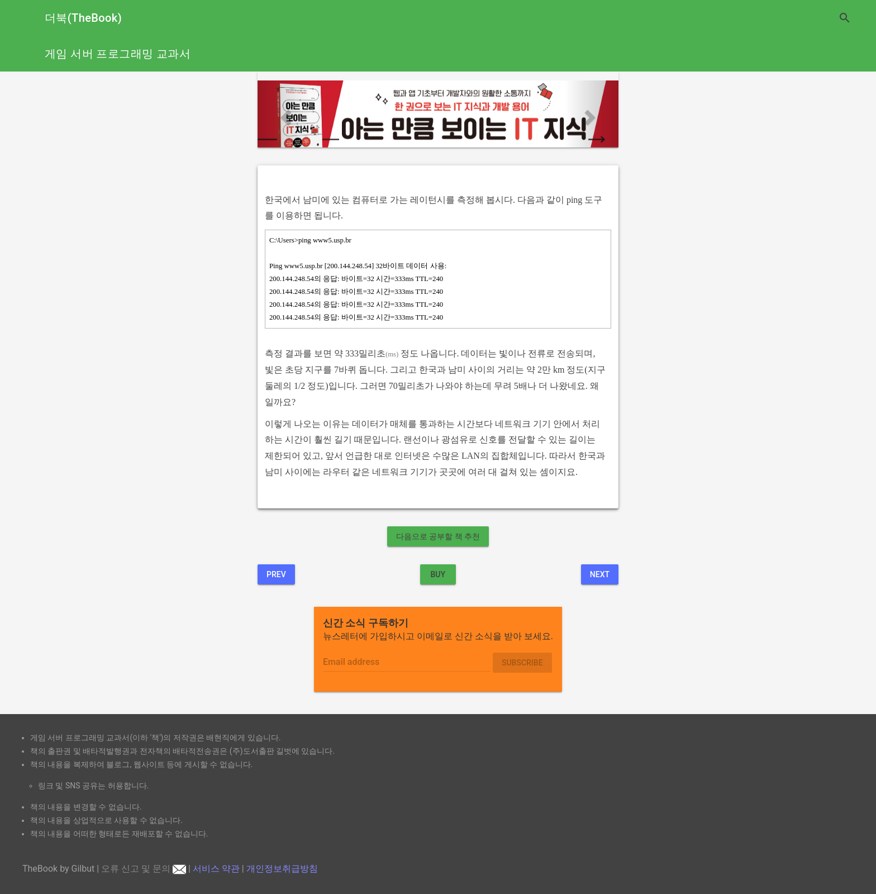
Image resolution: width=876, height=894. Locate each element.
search (844, 18)
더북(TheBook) (83, 18)
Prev (276, 574)
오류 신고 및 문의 (143, 868)
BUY (437, 574)
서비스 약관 (216, 868)
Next (600, 574)
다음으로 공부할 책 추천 (438, 536)
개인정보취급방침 (282, 868)
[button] (285, 114)
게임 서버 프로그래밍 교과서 (118, 53)
